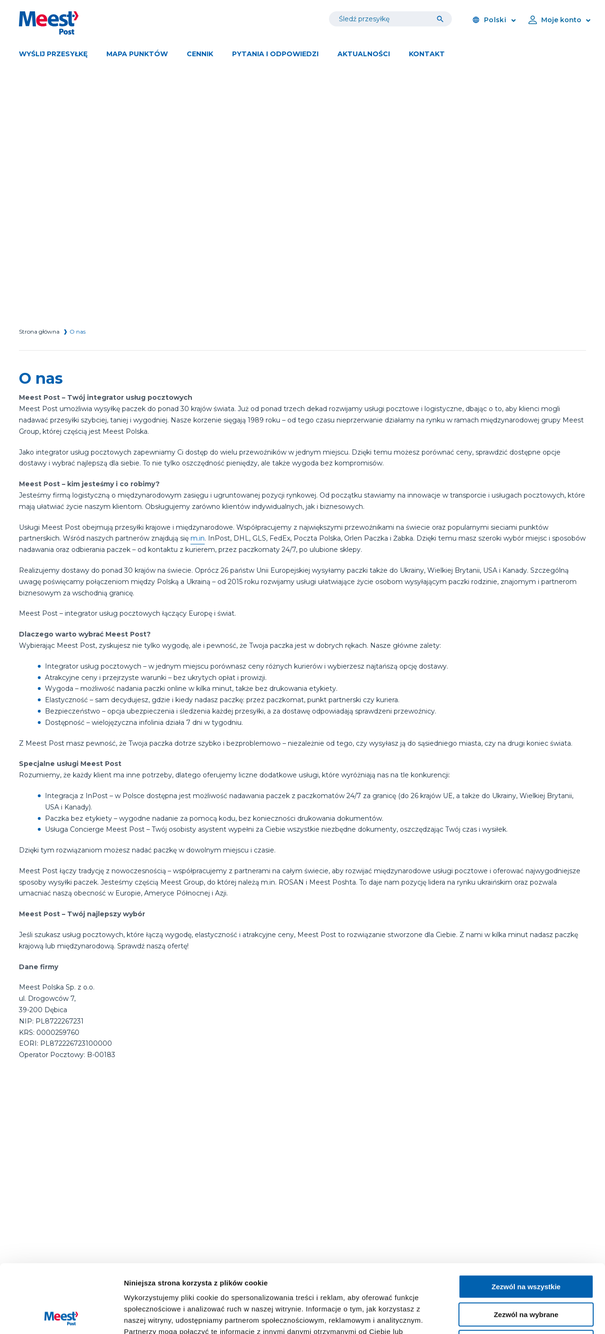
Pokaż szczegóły (504, 1315)
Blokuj (526, 1274)
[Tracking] (442, 18)
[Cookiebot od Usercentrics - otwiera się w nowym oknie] (61, 1315)
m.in (197, 538)
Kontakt (427, 54)
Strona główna (39, 331)
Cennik (200, 54)
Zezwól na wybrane (526, 1246)
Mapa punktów (137, 54)
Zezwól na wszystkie (526, 1218)
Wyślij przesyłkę (53, 54)
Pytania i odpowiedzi (275, 54)
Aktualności (363, 54)
